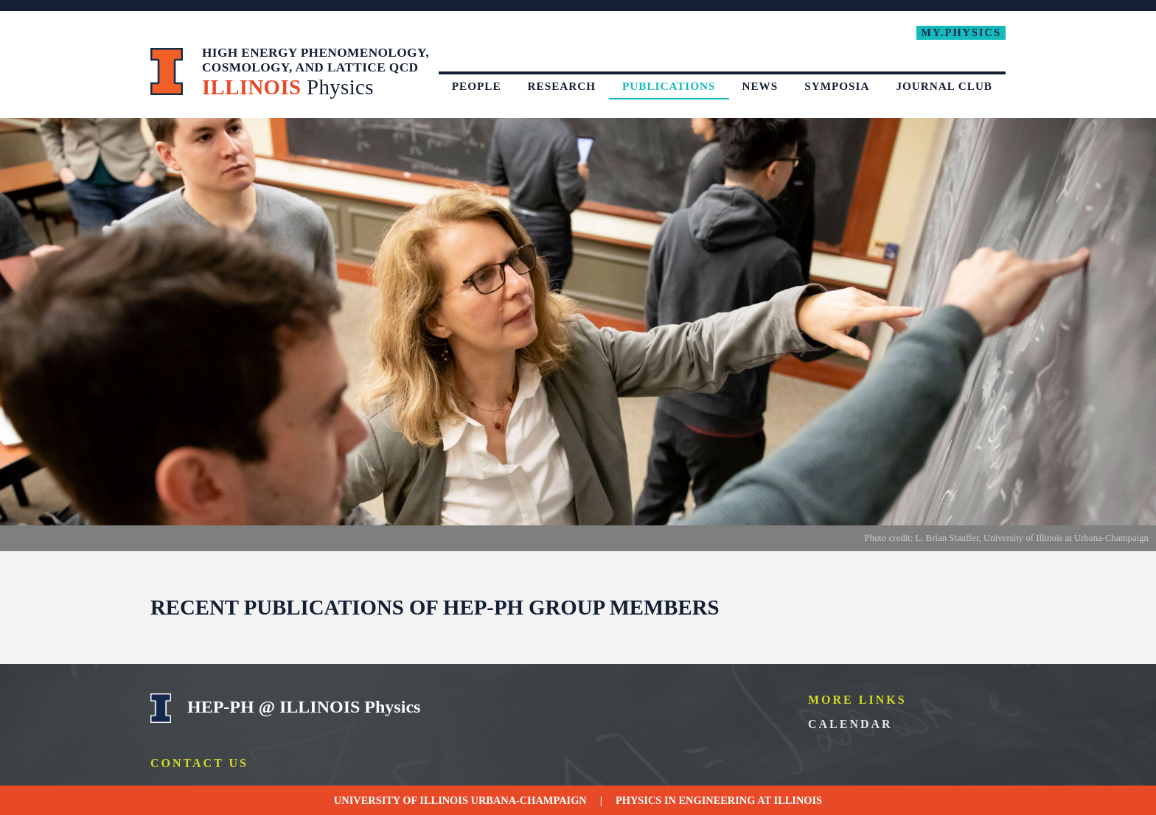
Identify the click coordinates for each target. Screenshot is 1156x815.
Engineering (717, 800)
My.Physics (961, 32)
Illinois (798, 800)
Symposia (836, 86)
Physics (638, 800)
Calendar (850, 724)
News (760, 86)
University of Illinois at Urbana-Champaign (167, 71)
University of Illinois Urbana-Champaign (161, 708)
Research (562, 86)
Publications (669, 86)
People (476, 86)
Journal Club (944, 86)
